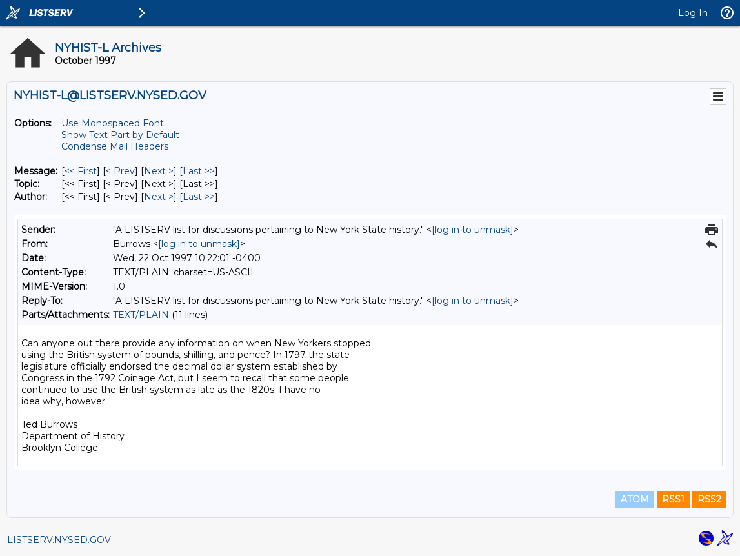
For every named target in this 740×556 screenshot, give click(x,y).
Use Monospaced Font (112, 123)
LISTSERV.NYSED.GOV (59, 540)
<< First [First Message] (81, 171)
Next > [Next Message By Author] (159, 197)
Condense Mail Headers (114, 146)
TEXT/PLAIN (141, 315)
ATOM (635, 499)
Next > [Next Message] (159, 171)
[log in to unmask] (473, 229)
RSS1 (673, 499)
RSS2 (709, 499)
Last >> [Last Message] (199, 171)
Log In (693, 13)
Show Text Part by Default (120, 135)
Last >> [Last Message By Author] (199, 197)
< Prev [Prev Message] (120, 171)
